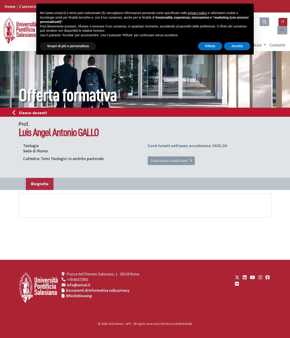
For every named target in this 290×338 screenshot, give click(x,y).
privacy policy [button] (197, 13)
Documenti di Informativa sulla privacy (97, 290)
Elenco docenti (31, 113)
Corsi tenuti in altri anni (171, 160)
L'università (29, 7)
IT (282, 21)
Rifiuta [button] (210, 46)
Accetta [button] (237, 46)
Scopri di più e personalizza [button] (68, 46)
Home (10, 7)
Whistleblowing (79, 296)
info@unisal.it (78, 285)
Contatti (277, 45)
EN (282, 30)
